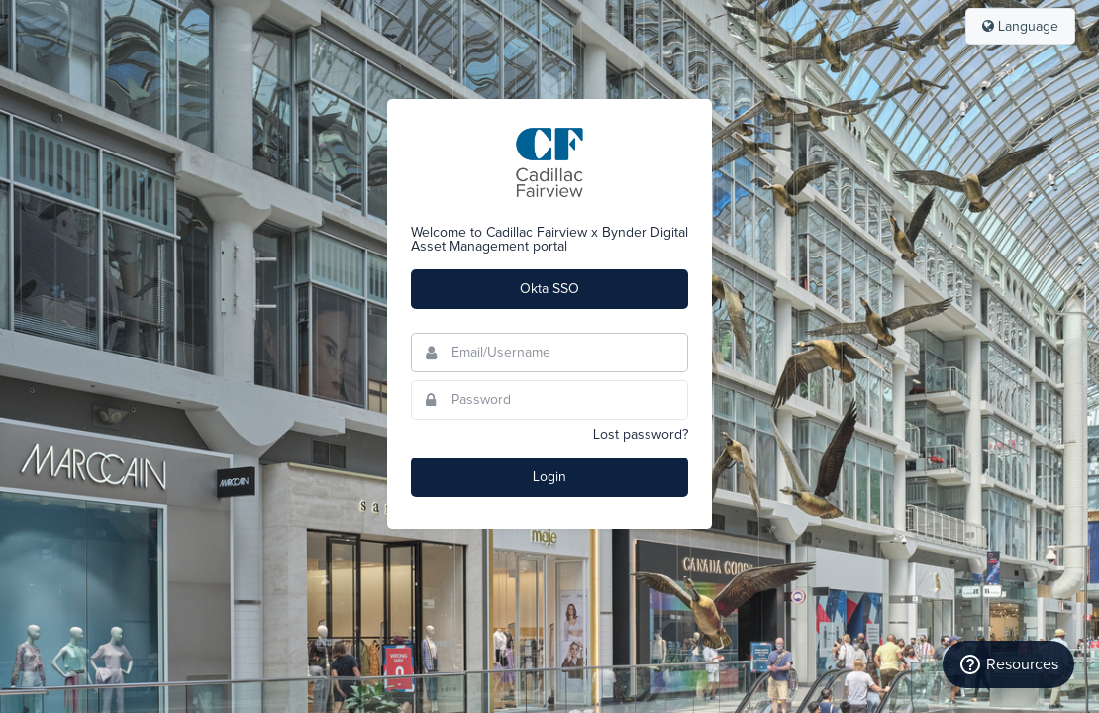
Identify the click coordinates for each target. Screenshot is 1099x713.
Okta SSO (549, 289)
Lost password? (640, 435)
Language (1020, 26)
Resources (1008, 664)
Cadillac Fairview (549, 162)
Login (549, 477)
